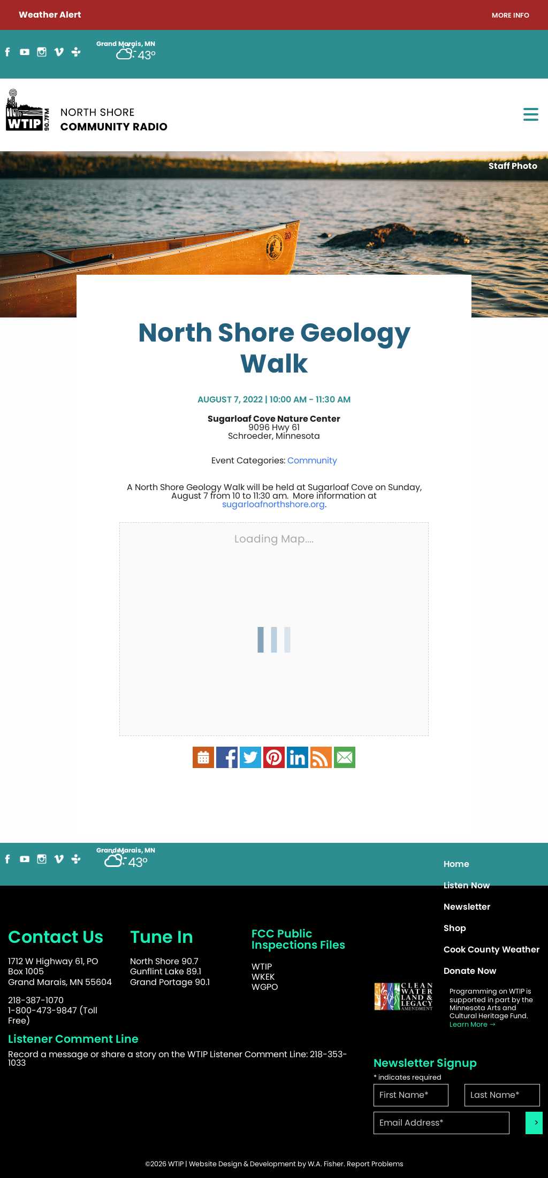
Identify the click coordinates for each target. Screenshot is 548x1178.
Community (312, 460)
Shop (455, 928)
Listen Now (467, 885)
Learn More (473, 1024)
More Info (510, 15)
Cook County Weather (491, 949)
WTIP (262, 966)
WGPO (265, 987)
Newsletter (467, 907)
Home (456, 864)
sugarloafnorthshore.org (273, 504)
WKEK (263, 977)
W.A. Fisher (326, 1163)
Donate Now (470, 971)
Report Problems (375, 1163)
